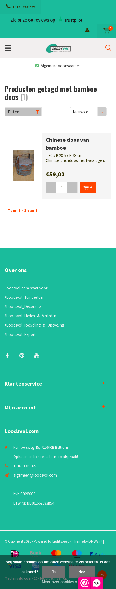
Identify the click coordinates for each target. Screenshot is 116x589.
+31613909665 (20, 7)
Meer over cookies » (59, 582)
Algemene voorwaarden (58, 65)
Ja (54, 572)
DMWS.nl (95, 541)
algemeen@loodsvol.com (35, 475)
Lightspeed (61, 541)
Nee (82, 572)
